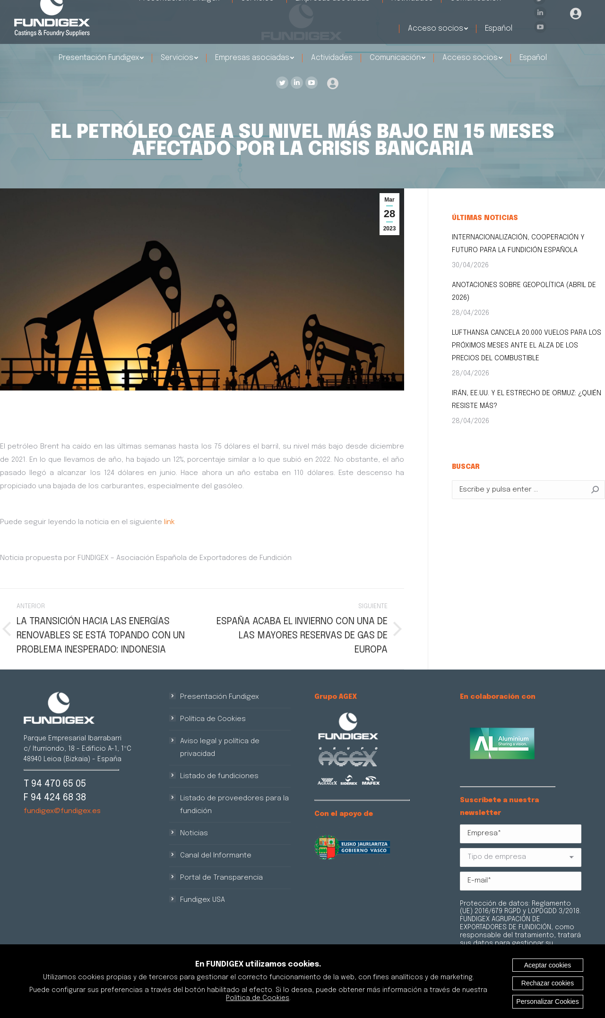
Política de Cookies (213, 719)
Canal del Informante (215, 855)
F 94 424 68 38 (55, 798)
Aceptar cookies (547, 965)
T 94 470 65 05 (55, 784)
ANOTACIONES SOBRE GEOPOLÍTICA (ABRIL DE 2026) (524, 291)
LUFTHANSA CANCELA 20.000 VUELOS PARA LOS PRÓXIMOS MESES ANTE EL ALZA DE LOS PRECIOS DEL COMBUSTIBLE (526, 345)
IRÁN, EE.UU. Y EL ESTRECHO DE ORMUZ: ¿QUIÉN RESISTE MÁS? (526, 400)
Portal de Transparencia (221, 878)
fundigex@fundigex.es (62, 811)
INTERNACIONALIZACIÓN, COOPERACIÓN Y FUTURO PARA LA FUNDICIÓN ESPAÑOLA (518, 244)
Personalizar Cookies (547, 1001)
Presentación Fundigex (219, 697)
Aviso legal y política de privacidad (219, 748)
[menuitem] (101, 58)
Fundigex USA (202, 900)
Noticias (194, 833)
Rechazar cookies (547, 983)
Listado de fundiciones (219, 776)
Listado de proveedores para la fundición (234, 805)
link (169, 522)
